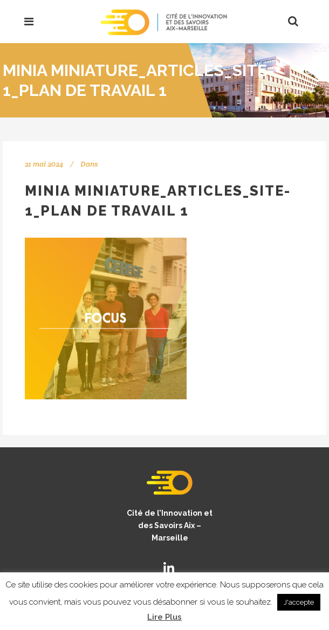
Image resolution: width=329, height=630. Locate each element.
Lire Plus (164, 617)
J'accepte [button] (299, 602)
